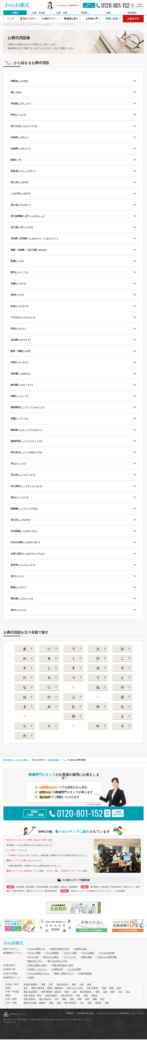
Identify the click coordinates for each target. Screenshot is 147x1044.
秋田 (74, 984)
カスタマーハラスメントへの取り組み (113, 1013)
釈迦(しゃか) (17, 261)
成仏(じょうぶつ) (19, 497)
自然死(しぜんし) (19, 137)
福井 (113, 991)
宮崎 (90, 1003)
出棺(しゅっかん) (19, 362)
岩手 (51, 984)
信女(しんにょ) (18, 610)
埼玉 (69, 988)
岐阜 (67, 991)
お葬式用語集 (85, 973)
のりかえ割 (33, 957)
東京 (26, 988)
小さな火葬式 (88, 953)
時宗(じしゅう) (18, 115)
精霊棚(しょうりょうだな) (24, 508)
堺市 (39, 995)
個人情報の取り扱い (85, 1013)
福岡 (26, 1003)
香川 (102, 999)
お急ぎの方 (133, 18)
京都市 (53, 995)
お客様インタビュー (37, 969)
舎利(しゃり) (17, 295)
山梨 (105, 991)
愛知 (26, 991)
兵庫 (63, 995)
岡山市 (47, 999)
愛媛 (95, 999)
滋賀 (86, 995)
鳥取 (64, 999)
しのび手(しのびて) (21, 193)
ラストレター (70, 957)
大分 (82, 1003)
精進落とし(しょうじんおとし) (26, 430)
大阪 (26, 995)
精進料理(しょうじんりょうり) (26, 441)
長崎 (51, 1003)
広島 (26, 999)
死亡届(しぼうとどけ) (22, 227)
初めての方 (29, 18)
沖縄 (107, 1003)
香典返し (85, 13)
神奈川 (34, 988)
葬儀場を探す (71, 18)
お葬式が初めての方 (59, 949)
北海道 (27, 984)
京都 (47, 995)
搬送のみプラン (35, 961)
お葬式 (15, 13)
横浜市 (41, 988)
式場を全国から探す (37, 965)
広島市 (32, 999)
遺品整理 (132, 13)
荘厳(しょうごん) (19, 418)
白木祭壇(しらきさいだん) (24, 531)
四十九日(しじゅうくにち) (24, 126)
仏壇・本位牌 (38, 13)
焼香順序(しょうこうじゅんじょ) (27, 407)
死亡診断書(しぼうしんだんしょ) (27, 216)
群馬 (112, 988)
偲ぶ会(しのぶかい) (21, 205)
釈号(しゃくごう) (19, 272)
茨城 (104, 988)
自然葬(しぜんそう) (21, 148)
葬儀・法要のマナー (64, 973)
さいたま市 (77, 988)
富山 (128, 991)
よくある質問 (74, 969)
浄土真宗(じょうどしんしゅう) (26, 486)
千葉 (88, 988)
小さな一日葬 (70, 953)
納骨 (108, 13)
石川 (120, 991)
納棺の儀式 (87, 957)
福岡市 (42, 1003)
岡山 (41, 999)
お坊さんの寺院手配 (107, 957)
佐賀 (59, 1003)
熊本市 (73, 1003)
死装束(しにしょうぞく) (23, 171)
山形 (82, 984)
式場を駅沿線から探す (63, 965)
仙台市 (65, 984)
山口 (57, 999)
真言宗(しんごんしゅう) (23, 565)
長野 (97, 991)
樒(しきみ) (16, 92)
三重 (74, 991)
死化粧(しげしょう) (21, 103)
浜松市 (57, 991)
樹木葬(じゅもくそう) (22, 385)
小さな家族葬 (52, 953)
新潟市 (88, 991)
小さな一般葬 (34, 953)
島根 (72, 999)
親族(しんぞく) (18, 587)
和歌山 (94, 995)
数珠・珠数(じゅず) (21, 351)
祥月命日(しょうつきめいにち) (26, 452)
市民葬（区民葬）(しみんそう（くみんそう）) (34, 238)
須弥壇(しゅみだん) (21, 373)
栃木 (119, 988)
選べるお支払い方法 (57, 961)
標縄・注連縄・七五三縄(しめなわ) (29, 250)
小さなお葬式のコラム (38, 973)
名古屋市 (33, 991)
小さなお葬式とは (36, 949)
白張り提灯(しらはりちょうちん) (27, 553)
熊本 (66, 1003)
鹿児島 (98, 1003)
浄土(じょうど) (18, 463)
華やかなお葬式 (51, 957)
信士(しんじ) (17, 576)
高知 (87, 999)
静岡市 (49, 991)
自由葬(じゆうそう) (21, 340)
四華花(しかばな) (19, 81)
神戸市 (69, 995)
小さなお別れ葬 (107, 953)
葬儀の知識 (112, 18)
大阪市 (31, 977)
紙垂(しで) (16, 160)
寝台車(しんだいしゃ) (22, 598)
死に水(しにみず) (19, 182)
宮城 (58, 984)
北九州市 (33, 1003)
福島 (89, 984)
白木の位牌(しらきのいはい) (25, 542)
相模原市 (59, 988)
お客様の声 (92, 18)
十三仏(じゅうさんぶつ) (23, 317)
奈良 (78, 995)
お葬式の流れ (80, 949)
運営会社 (70, 1013)
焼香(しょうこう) (19, 396)
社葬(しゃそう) (18, 283)
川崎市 (50, 988)
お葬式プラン (49, 18)
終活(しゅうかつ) (19, 306)
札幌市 (34, 984)
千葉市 (95, 988)
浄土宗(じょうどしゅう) (23, 475)
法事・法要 (61, 13)
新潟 (82, 991)
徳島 (80, 999)
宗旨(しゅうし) (18, 328)
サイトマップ (138, 1013)
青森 (43, 984)
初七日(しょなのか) (21, 520)
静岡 (43, 991)
